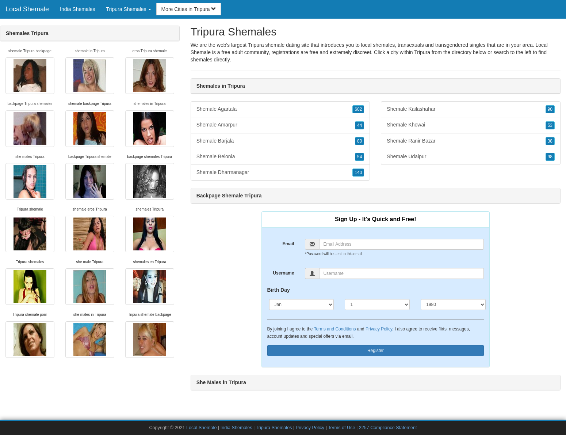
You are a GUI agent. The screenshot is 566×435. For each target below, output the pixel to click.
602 (358, 109)
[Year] (453, 304)
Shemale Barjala (280, 141)
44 (359, 125)
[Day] (377, 304)
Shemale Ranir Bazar (471, 141)
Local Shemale (27, 9)
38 (550, 141)
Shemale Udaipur (471, 157)
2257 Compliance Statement (388, 427)
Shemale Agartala (280, 109)
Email (288, 243)
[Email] (401, 244)
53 (550, 125)
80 (359, 141)
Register (375, 350)
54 (359, 156)
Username (283, 273)
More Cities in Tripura (188, 9)
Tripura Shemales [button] (129, 9)
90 (550, 109)
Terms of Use (341, 427)
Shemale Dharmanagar (280, 173)
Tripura (422, 52)
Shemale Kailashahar (471, 109)
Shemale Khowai (471, 125)
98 (550, 156)
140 (358, 172)
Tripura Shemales (274, 427)
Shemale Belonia (280, 157)
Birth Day (278, 290)
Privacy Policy (379, 329)
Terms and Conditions (335, 329)
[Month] (301, 304)
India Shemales (77, 9)
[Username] (401, 273)
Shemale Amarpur (280, 125)
